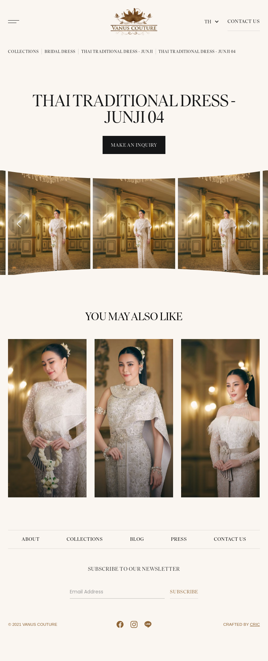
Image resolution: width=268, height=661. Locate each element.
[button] (213, 22)
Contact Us (244, 21)
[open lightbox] (49, 222)
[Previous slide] (19, 224)
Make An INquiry (134, 145)
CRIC (255, 624)
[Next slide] (249, 224)
